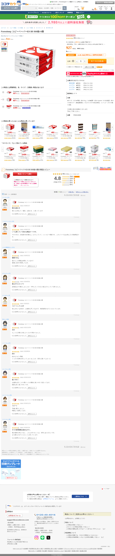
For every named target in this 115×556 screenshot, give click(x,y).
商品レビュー (80, 12)
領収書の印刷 (75, 551)
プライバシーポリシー (70, 548)
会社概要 (25, 548)
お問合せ (79, 1)
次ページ (83, 195)
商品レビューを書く (25, 174)
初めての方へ (54, 1)
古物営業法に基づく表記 (50, 548)
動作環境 (100, 548)
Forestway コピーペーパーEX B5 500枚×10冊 (26, 106)
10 (78, 195)
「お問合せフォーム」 (48, 499)
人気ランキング (59, 12)
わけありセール (46, 12)
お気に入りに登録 (89, 67)
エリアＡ (72, 85)
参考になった (31, 214)
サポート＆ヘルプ (17, 548)
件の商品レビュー (79, 38)
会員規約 (60, 548)
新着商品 (70, 12)
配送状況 (50, 551)
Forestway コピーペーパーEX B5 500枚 (25, 91)
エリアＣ (72, 89)
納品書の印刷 (83, 551)
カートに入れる (97, 61)
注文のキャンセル (58, 551)
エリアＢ (72, 87)
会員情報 (39, 551)
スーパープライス (33, 12)
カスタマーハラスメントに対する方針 (86, 548)
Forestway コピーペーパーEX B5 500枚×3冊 (26, 98)
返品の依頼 (67, 551)
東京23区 (72, 83)
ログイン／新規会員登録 (105, 2)
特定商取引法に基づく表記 (36, 548)
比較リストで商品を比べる (75, 67)
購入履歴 (44, 551)
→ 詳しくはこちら (24, 185)
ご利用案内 (85, 1)
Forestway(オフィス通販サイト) (67, 1)
